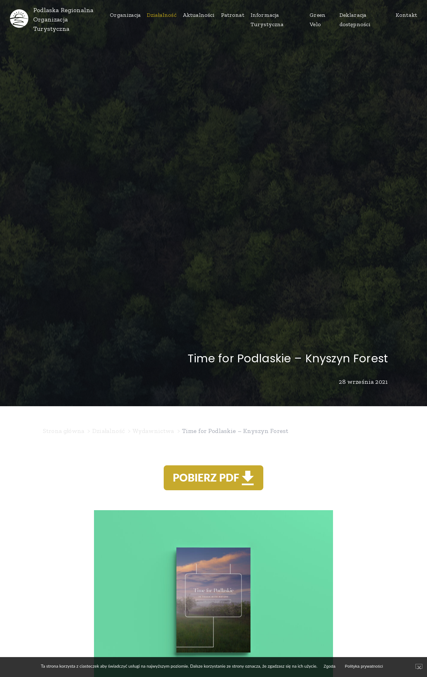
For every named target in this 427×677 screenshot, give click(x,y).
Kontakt (406, 15)
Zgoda (330, 666)
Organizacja (125, 15)
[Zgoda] (418, 666)
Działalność (161, 15)
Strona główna (63, 431)
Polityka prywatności (364, 666)
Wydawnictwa (153, 431)
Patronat (232, 15)
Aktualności (199, 15)
